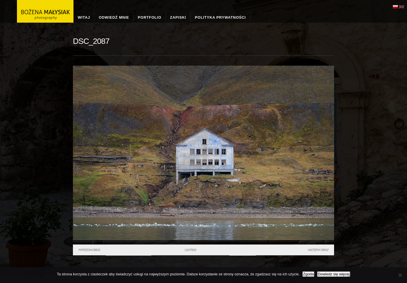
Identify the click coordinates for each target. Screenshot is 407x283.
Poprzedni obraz (89, 250)
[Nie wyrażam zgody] (400, 275)
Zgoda (308, 274)
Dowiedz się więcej (334, 274)
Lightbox (190, 250)
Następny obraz (318, 250)
